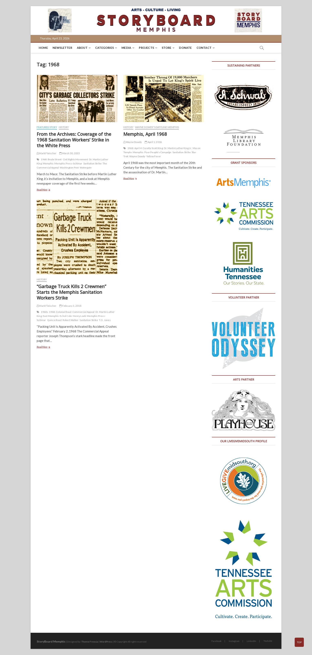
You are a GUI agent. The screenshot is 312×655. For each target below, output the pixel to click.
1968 (44, 159)
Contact (204, 47)
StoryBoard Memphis (51, 641)
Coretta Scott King (153, 148)
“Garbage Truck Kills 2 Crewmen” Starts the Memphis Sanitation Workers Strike (71, 292)
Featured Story (47, 127)
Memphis (48, 163)
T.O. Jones (105, 320)
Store (166, 47)
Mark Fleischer (46, 153)
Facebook (216, 641)
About (82, 47)
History (64, 127)
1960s (44, 311)
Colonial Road (63, 311)
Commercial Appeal (83, 311)
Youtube (267, 640)
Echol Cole (66, 315)
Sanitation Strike (92, 163)
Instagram (234, 641)
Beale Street (55, 159)
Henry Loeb (79, 315)
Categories (104, 47)
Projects (146, 47)
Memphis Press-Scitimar (68, 163)
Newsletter (62, 47)
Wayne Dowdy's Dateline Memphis (157, 127)
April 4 (138, 148)
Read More (47, 190)
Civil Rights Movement (75, 159)
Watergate (86, 167)
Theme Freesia (89, 641)
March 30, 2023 (69, 153)
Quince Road (54, 320)
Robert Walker (71, 320)
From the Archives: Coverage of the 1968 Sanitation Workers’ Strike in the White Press (74, 139)
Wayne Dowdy (132, 142)
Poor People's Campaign (157, 152)
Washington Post (69, 167)
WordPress (106, 641)
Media (126, 47)
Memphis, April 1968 (145, 134)
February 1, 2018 (70, 305)
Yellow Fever (153, 156)
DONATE (185, 47)
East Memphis (51, 315)
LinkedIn (251, 641)
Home (43, 47)
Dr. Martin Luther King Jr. (178, 148)
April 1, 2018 (153, 142)
